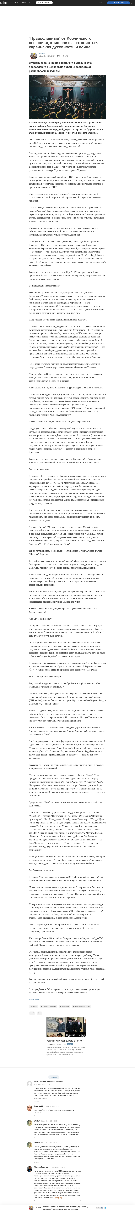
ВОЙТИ (102, 3)
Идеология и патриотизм (48, 1006)
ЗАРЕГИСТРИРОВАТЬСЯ (118, 3)
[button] (132, 3)
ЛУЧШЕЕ (23, 3)
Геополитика (33, 1006)
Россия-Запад (64, 1006)
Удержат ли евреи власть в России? (65, 1041)
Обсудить (54, 1077)
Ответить (36, 1101)
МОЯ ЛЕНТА (14, 3)
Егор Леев (34, 999)
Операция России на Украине (81, 1006)
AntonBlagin (51, 1044)
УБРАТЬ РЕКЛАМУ (44, 3)
